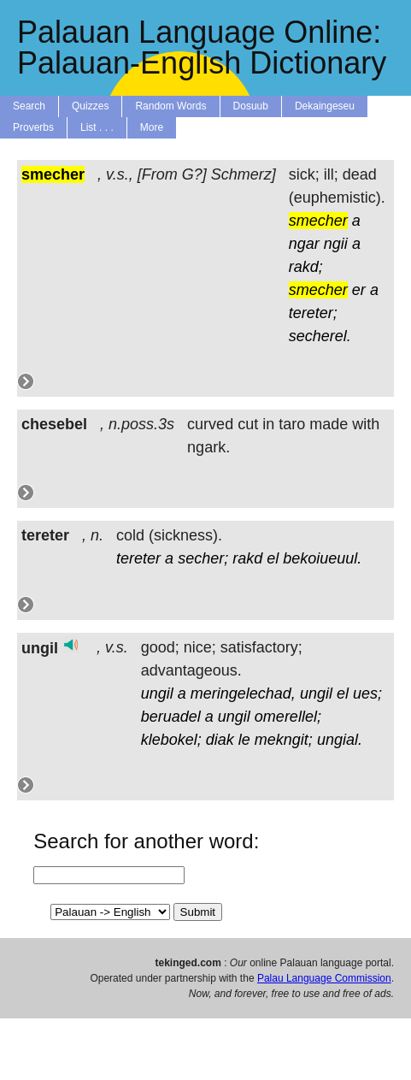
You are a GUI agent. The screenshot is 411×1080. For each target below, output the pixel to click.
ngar (304, 243)
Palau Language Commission (324, 978)
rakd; (306, 266)
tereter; (313, 313)
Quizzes (90, 106)
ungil (157, 693)
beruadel (171, 716)
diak (220, 739)
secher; (203, 558)
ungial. (339, 739)
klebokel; (171, 739)
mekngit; (284, 739)
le (244, 739)
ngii (336, 243)
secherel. (320, 336)
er (359, 289)
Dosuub (250, 106)
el (273, 558)
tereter (138, 558)
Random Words (170, 106)
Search (29, 106)
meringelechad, (243, 693)
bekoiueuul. (322, 558)
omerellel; (288, 716)
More (151, 127)
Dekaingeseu (325, 106)
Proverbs (33, 127)
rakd (247, 558)
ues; (367, 693)
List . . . (97, 127)
